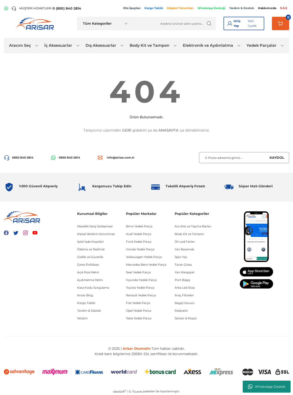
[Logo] (36, 23)
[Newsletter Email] (244, 157)
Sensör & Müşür (186, 318)
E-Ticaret (135, 391)
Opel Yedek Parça (138, 310)
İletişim (82, 318)
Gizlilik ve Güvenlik (90, 257)
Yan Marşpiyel (184, 272)
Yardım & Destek (89, 310)
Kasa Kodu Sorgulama (93, 287)
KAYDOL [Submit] (277, 157)
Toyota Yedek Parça (140, 287)
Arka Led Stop (185, 287)
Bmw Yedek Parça (139, 226)
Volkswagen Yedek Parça (144, 257)
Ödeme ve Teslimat (91, 249)
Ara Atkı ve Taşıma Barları (193, 226)
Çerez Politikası (88, 264)
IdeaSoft (119, 391)
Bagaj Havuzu (185, 303)
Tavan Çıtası (183, 264)
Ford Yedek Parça (138, 241)
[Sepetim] (280, 23)
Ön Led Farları (185, 241)
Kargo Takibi (86, 303)
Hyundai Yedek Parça (141, 280)
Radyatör (181, 310)
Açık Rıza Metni (88, 272)
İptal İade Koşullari (90, 241)
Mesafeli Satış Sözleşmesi (95, 226)
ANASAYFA (168, 130)
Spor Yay (181, 257)
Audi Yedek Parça (138, 234)
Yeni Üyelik (252, 23)
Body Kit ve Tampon (189, 234)
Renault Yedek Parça (141, 295)
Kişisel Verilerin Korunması (96, 234)
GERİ (126, 130)
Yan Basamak (184, 249)
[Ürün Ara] (173, 23)
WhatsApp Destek (266, 386)
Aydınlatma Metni (90, 280)
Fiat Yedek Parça (138, 303)
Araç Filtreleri (184, 295)
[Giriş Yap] (230, 23)
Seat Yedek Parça (138, 272)
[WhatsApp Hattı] (6, 8)
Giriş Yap (237, 23)
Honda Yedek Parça (140, 249)
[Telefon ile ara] (46, 8)
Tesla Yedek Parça (138, 318)
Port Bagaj (182, 280)
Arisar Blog (85, 295)
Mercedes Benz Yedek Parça (146, 264)
